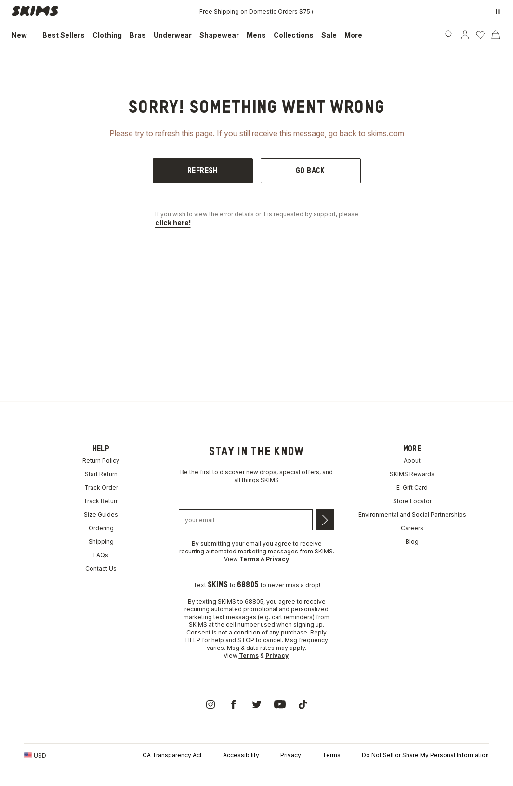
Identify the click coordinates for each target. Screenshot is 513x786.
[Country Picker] (35, 755)
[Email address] (246, 519)
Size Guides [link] (101, 514)
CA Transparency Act (172, 754)
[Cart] (495, 35)
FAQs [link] (100, 555)
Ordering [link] (101, 528)
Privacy (290, 754)
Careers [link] (412, 528)
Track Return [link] (101, 501)
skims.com (386, 133)
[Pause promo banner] (497, 11)
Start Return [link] (101, 474)
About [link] (412, 460)
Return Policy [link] (100, 460)
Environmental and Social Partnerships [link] (412, 514)
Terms (331, 754)
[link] (38, 11)
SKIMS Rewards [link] (412, 474)
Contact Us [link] (101, 568)
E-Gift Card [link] (412, 487)
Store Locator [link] (412, 501)
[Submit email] (325, 519)
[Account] (465, 35)
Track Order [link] (101, 487)
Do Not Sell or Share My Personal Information (425, 754)
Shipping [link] (101, 541)
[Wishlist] (480, 35)
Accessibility (241, 754)
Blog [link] (412, 541)
